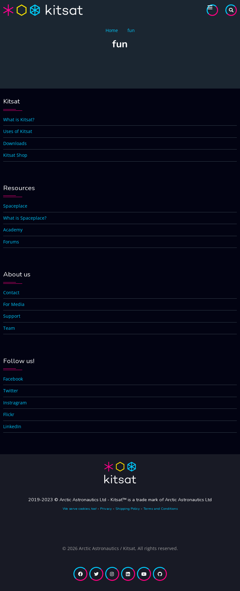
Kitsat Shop (15, 155)
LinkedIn (12, 426)
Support (11, 316)
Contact (11, 292)
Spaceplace (15, 206)
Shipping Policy (127, 508)
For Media (13, 304)
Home (112, 30)
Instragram (15, 403)
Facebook (13, 379)
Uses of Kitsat (17, 131)
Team (9, 328)
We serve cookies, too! (80, 508)
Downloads (15, 143)
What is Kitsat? (18, 119)
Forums (11, 242)
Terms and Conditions (160, 508)
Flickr (8, 414)
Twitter (10, 391)
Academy (13, 230)
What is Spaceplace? (24, 218)
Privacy (106, 508)
